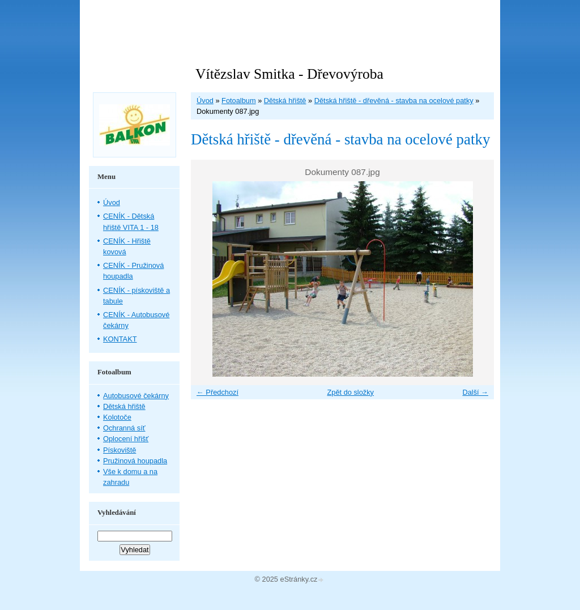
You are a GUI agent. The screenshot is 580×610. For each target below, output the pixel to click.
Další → (475, 392)
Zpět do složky (350, 392)
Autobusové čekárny (136, 395)
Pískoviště (119, 450)
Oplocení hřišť (125, 438)
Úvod (205, 100)
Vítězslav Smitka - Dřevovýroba (289, 74)
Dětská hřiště (285, 100)
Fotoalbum (238, 100)
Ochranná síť (124, 428)
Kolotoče (117, 417)
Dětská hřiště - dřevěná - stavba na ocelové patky (394, 100)
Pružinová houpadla (135, 461)
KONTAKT (120, 339)
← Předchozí (217, 392)
